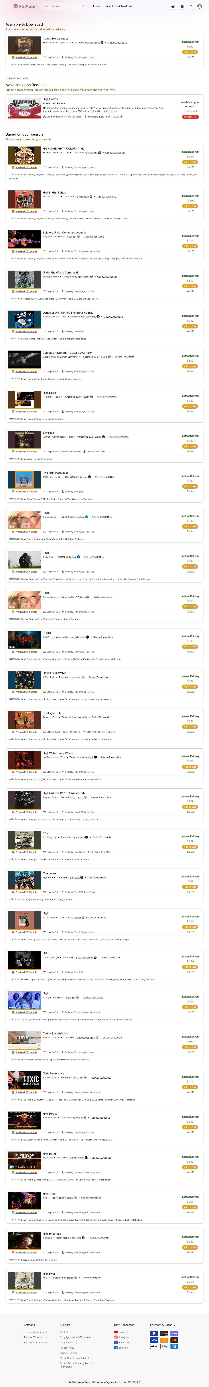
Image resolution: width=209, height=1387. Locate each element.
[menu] (9, 6)
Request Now (190, 117)
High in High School (55, 192)
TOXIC (47, 632)
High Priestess (52, 1232)
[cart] (181, 6)
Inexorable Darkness (56, 38)
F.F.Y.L (46, 832)
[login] (199, 6)
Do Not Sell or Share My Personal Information (77, 1363)
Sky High (48, 432)
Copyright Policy (68, 1340)
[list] (191, 6)
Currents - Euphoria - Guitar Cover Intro (67, 352)
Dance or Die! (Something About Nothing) (69, 312)
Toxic (46, 512)
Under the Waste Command (60, 272)
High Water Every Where (58, 752)
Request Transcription (35, 1335)
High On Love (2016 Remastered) (64, 792)
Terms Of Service (68, 1351)
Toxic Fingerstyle (53, 1072)
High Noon (49, 392)
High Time (49, 1192)
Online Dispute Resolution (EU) (76, 1356)
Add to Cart (190, 52)
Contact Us (65, 1330)
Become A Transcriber (35, 1340)
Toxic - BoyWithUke (55, 1032)
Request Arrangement (35, 1330)
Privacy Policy (67, 1345)
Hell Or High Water (54, 672)
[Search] (83, 6)
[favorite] (172, 6)
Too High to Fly (52, 712)
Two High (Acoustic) (55, 472)
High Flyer (49, 1272)
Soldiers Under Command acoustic (64, 232)
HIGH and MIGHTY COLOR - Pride (63, 148)
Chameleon (50, 872)
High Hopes (50, 1112)
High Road (49, 1152)
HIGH (46, 952)
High (46, 912)
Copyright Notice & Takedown (75, 1335)
